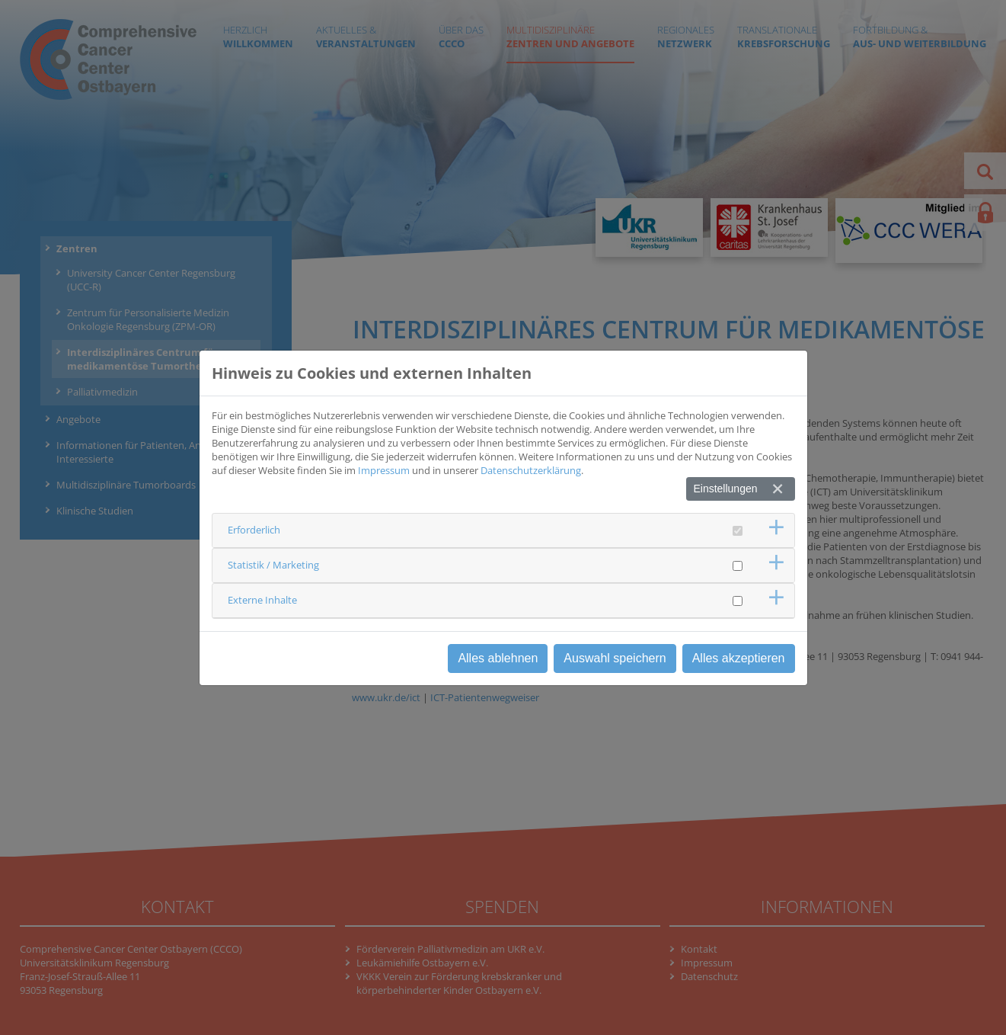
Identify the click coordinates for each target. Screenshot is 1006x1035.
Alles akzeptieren (738, 658)
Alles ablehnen (498, 658)
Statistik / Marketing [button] (273, 565)
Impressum (384, 470)
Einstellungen (725, 488)
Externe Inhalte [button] (262, 600)
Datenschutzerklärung (531, 470)
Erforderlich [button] (254, 530)
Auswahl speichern (615, 658)
